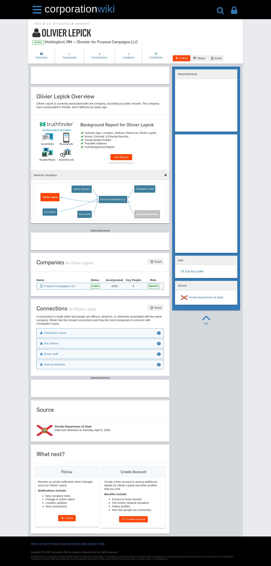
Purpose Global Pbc (147, 214)
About (92, 543)
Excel (216, 58)
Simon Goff (84, 214)
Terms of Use (39, 543)
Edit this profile (192, 271)
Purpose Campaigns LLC (113, 199)
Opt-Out (66, 543)
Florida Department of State (202, 297)
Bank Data (80, 543)
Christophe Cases (145, 189)
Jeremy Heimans (81, 189)
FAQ (101, 543)
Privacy (54, 543)
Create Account (133, 519)
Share (199, 58)
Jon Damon (50, 212)
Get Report (121, 157)
